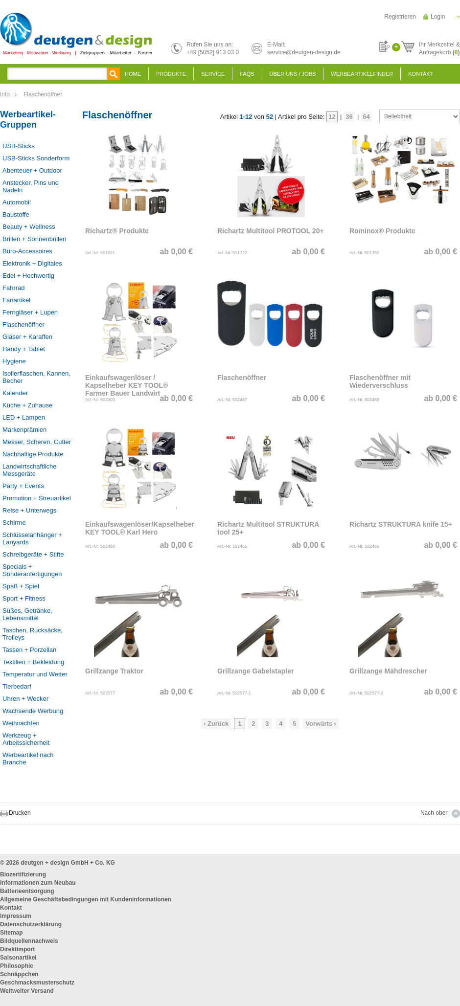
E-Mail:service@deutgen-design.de (304, 48)
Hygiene (14, 361)
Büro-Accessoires (27, 251)
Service (213, 74)
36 (348, 116)
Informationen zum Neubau (38, 882)
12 (331, 116)
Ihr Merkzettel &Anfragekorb (439, 47)
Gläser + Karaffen (27, 336)
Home (133, 74)
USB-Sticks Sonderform (35, 158)
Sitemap (11, 932)
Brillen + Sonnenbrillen (34, 239)
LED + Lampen (23, 417)
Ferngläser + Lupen (30, 312)
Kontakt (420, 74)
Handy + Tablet (23, 349)
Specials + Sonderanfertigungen (32, 570)
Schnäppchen (19, 974)
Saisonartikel (18, 957)
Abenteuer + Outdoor (32, 170)
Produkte (171, 74)
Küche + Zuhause (27, 405)
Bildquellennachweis (29, 941)
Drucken (20, 812)
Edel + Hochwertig (28, 275)
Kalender (15, 393)
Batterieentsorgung (27, 891)
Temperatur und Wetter (35, 674)
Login (438, 16)
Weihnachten (21, 723)
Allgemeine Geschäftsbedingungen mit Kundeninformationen (85, 899)
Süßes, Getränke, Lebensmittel (27, 614)
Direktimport (17, 949)
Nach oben (434, 812)
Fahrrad (13, 287)
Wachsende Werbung (32, 711)
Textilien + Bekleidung (33, 662)
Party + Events (23, 486)
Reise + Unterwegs (29, 510)
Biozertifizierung (23, 874)
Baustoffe (15, 214)
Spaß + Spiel (20, 586)
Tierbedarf (16, 686)
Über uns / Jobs (293, 74)
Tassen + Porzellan (29, 649)
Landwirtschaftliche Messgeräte (29, 470)
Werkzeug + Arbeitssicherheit (25, 739)
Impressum (15, 916)
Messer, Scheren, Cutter (36, 442)
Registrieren (400, 16)
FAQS (247, 74)
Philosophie (16, 965)
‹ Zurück (216, 723)
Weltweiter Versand (27, 990)
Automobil (16, 202)
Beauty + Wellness (28, 226)
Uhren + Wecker (25, 698)
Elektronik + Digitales (32, 263)
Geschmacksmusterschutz (37, 982)
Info (5, 94)
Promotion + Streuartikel (36, 498)
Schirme (14, 522)
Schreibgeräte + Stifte (33, 554)
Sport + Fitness (24, 598)
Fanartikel (16, 300)
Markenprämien (24, 429)
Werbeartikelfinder (362, 74)
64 (366, 116)
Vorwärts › (320, 723)
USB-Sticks (18, 146)
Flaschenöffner (42, 94)
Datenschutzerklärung (31, 924)
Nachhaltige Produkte (32, 454)
